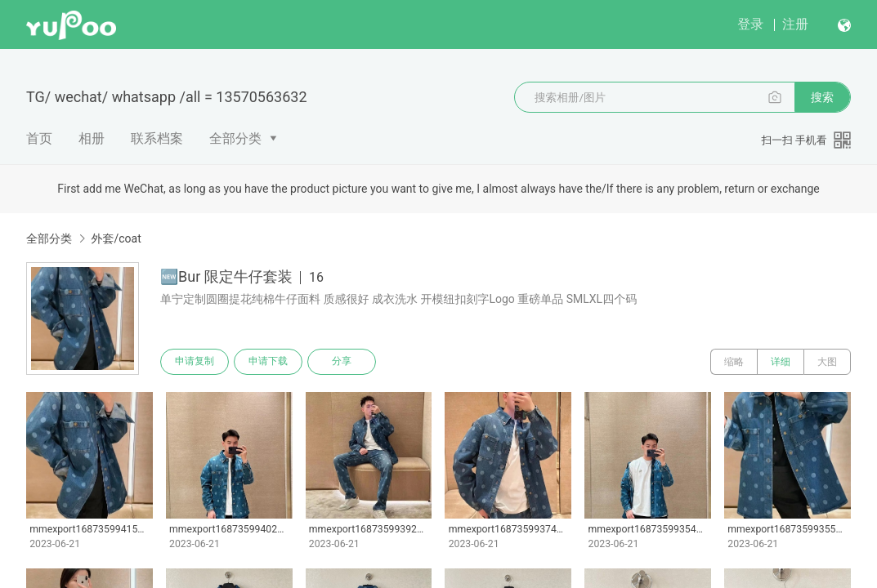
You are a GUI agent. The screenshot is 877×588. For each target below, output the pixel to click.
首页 (39, 138)
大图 (827, 362)
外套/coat (116, 238)
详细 (780, 362)
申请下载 (268, 362)
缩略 (734, 362)
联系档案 (157, 138)
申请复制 (194, 362)
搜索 (822, 97)
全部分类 (235, 138)
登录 (750, 24)
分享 (341, 362)
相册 (91, 138)
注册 (795, 24)
